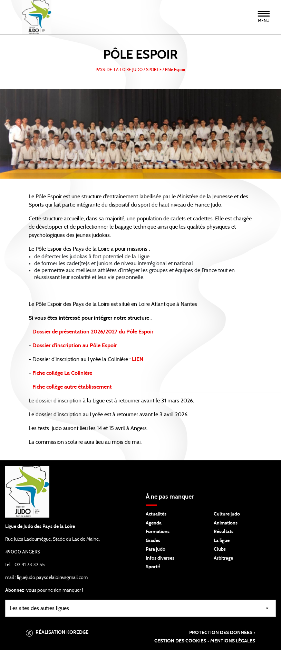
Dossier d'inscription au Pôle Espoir (74, 345)
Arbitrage (223, 558)
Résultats (223, 531)
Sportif (153, 566)
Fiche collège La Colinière (62, 373)
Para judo (155, 549)
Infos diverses (160, 558)
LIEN (137, 359)
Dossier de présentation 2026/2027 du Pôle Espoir (92, 331)
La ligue (222, 540)
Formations (157, 531)
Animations (226, 523)
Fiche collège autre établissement (72, 387)
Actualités (156, 514)
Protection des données (220, 632)
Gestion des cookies (180, 641)
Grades (153, 540)
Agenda (154, 523)
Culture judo (227, 514)
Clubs (220, 549)
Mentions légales (232, 641)
